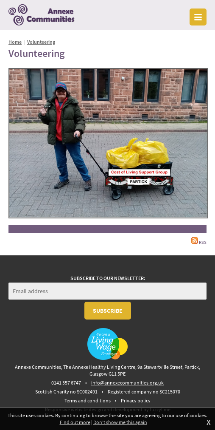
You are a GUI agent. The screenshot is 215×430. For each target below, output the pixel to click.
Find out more (75, 422)
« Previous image (27, 229)
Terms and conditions (87, 400)
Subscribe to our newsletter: (107, 278)
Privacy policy (136, 400)
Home (15, 42)
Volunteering (41, 42)
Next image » (191, 229)
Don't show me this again (120, 422)
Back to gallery (107, 229)
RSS (199, 242)
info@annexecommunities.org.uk (127, 382)
